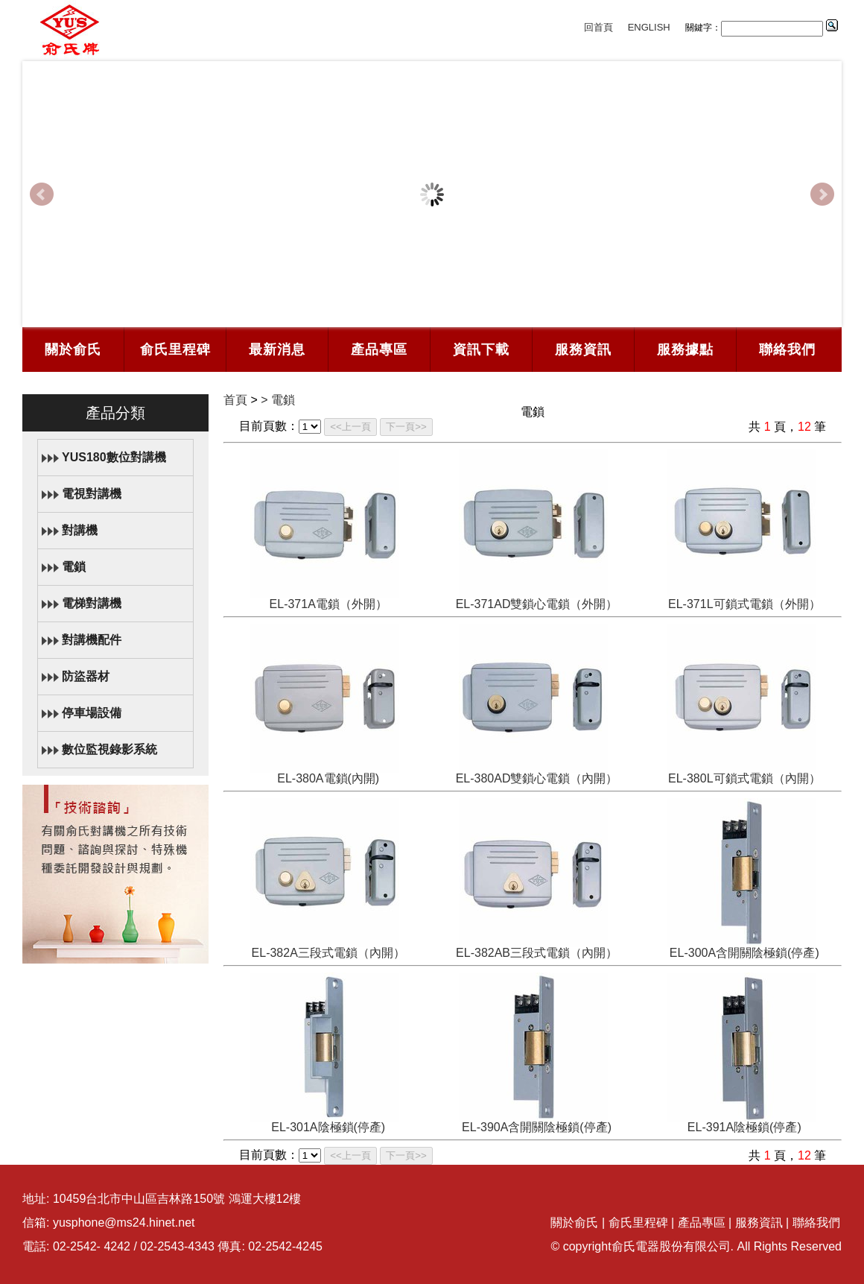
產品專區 (379, 349)
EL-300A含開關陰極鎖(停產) (744, 952)
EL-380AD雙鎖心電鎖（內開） (537, 778)
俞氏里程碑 (175, 349)
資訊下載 (481, 349)
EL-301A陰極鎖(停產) (328, 1127)
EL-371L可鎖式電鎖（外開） (744, 604)
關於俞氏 (73, 349)
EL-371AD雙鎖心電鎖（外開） (537, 604)
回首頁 (598, 27)
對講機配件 (91, 639)
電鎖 (74, 566)
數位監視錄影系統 (109, 749)
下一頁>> (406, 426)
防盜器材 (85, 676)
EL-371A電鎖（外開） (328, 604)
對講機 (80, 530)
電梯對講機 (91, 603)
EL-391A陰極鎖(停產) (744, 1127)
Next (822, 194)
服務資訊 (583, 349)
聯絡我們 (787, 349)
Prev (42, 194)
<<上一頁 (350, 426)
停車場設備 (91, 712)
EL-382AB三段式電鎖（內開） (536, 952)
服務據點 (685, 349)
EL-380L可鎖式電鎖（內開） (744, 778)
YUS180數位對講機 (114, 457)
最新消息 (277, 349)
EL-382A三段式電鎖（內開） (328, 952)
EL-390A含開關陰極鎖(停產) (537, 1127)
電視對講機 (91, 493)
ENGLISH (649, 27)
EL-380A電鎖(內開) (328, 778)
